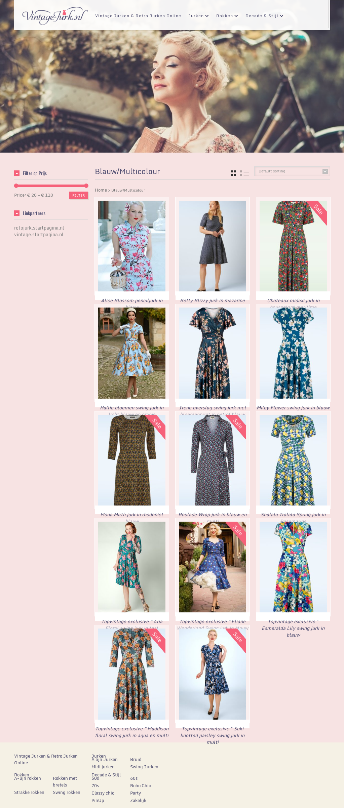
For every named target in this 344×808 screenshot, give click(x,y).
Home (101, 190)
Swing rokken (66, 788)
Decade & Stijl (261, 16)
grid (233, 173)
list (244, 173)
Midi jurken (103, 763)
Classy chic (102, 789)
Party (135, 789)
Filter (78, 195)
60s (134, 774)
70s (95, 781)
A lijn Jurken (104, 755)
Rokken (224, 16)
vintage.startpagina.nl (39, 234)
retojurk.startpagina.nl (39, 228)
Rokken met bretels (65, 777)
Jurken (196, 16)
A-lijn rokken (27, 774)
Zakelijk (138, 796)
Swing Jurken (144, 763)
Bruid (136, 755)
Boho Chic (140, 781)
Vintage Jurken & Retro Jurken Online (138, 15)
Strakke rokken (29, 788)
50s (95, 774)
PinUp (97, 796)
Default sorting (272, 171)
